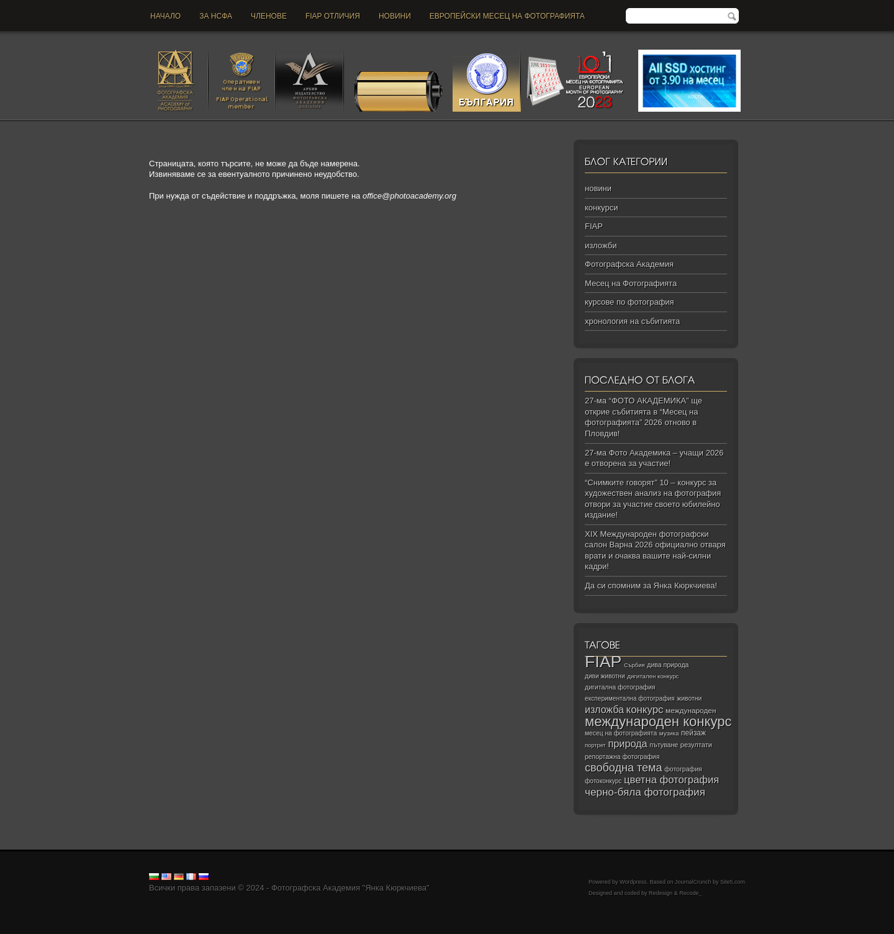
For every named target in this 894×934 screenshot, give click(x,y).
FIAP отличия (332, 16)
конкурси (601, 207)
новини (395, 16)
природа (627, 743)
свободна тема (623, 767)
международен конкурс (658, 721)
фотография (683, 769)
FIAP (594, 226)
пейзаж (693, 733)
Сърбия (634, 665)
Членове (269, 16)
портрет (595, 745)
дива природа (668, 664)
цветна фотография (671, 780)
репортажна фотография (622, 756)
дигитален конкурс (653, 676)
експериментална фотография (630, 698)
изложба (604, 709)
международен (691, 710)
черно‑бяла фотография (645, 792)
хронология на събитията (632, 321)
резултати (696, 744)
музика (669, 733)
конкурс (645, 710)
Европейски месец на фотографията (507, 16)
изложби (600, 245)
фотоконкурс (603, 781)
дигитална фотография (620, 687)
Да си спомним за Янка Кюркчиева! (651, 585)
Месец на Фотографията (631, 283)
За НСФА (215, 16)
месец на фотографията (621, 733)
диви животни (605, 676)
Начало (165, 16)
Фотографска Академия (629, 264)
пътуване (663, 744)
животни (689, 698)
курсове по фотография (629, 302)
